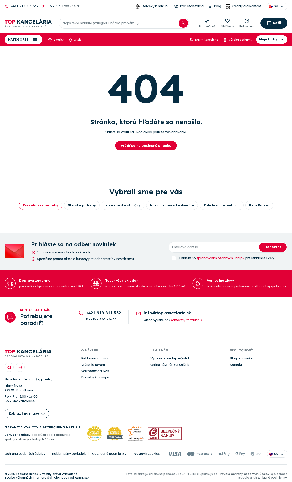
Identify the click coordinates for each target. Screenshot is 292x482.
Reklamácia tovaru (95, 358)
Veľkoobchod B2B (95, 371)
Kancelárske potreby (40, 205)
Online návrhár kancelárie (169, 365)
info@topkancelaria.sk (167, 313)
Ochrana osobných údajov (25, 454)
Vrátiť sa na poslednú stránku (146, 146)
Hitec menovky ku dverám (172, 205)
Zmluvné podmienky (272, 477)
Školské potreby (82, 205)
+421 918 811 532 (24, 6)
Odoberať (272, 247)
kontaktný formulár (187, 320)
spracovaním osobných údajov (220, 258)
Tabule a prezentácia (222, 205)
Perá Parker (259, 205)
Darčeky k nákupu (95, 377)
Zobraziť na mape (26, 413)
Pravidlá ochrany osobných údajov (243, 474)
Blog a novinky (241, 358)
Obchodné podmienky (109, 454)
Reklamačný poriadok (69, 454)
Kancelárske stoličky (122, 205)
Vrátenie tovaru (93, 365)
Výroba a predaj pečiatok (170, 358)
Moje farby (271, 39)
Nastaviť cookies (147, 454)
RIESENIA (82, 477)
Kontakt (236, 365)
